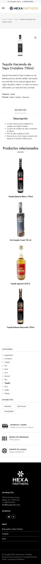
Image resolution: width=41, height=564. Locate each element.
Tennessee (25, 97)
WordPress (20, 559)
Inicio (4, 539)
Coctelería (8, 358)
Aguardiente (9, 355)
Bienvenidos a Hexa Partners (12, 529)
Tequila (12, 94)
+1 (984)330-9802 (28, 2)
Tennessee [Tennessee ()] (9, 411)
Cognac (7, 362)
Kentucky (18, 97)
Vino (6, 386)
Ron (6, 379)
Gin (6, 365)
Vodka (7, 390)
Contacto (5, 534)
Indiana (12, 97)
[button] (35, 38)
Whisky (7, 393)
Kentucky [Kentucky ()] (21, 406)
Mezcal (7, 376)
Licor (6, 372)
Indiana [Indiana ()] (7, 406)
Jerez (6, 369)
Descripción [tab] (20, 110)
